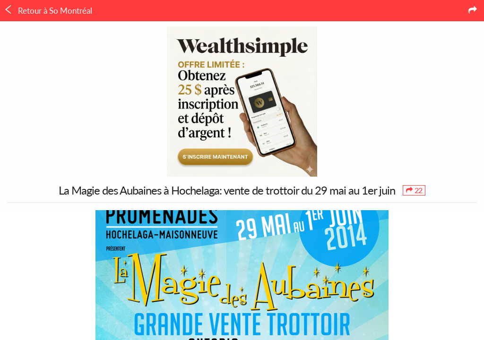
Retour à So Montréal (48, 10)
